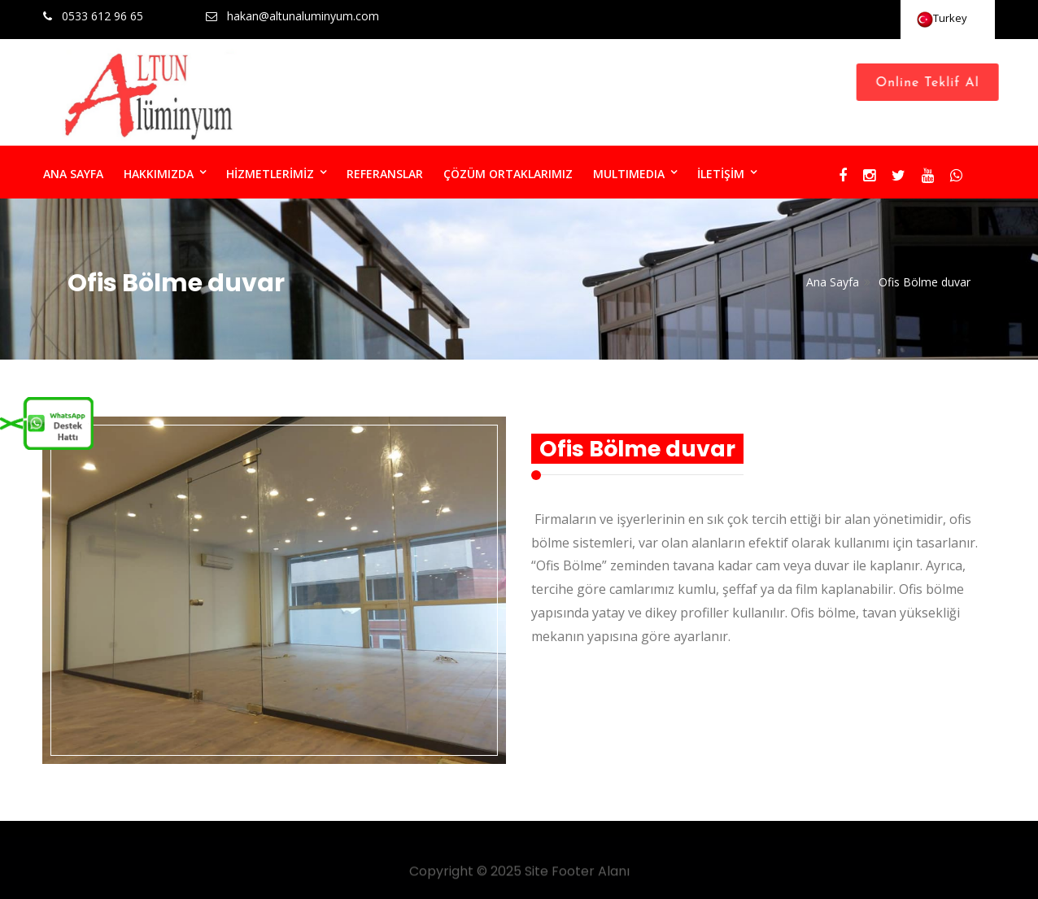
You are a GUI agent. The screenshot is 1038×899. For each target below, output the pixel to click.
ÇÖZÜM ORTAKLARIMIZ (508, 173)
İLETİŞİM (720, 173)
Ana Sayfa (832, 282)
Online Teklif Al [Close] (931, 82)
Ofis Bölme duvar (924, 282)
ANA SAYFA (73, 173)
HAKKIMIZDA (159, 173)
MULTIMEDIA (629, 173)
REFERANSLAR (385, 173)
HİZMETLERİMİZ (270, 173)
